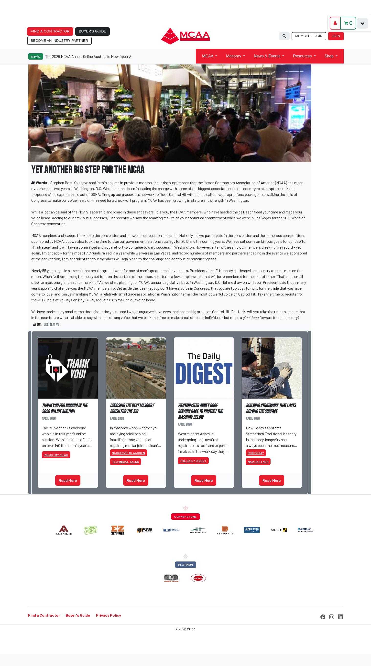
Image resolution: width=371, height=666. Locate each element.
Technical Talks (125, 461)
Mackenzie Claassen (128, 453)
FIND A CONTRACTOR (50, 31)
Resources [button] (302, 56)
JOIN (336, 36)
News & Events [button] (267, 56)
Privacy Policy (108, 615)
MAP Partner (258, 461)
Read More (68, 480)
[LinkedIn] (340, 616)
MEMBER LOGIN (309, 36)
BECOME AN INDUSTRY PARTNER (59, 40)
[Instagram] (331, 616)
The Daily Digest (193, 460)
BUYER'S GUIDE (92, 31)
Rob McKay (256, 453)
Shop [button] (329, 56)
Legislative (51, 324)
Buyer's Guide (78, 615)
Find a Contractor (44, 615)
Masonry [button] (233, 56)
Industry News (56, 454)
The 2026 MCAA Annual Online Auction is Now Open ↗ (88, 56)
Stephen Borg (61, 182)
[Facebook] (322, 616)
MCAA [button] (207, 56)
